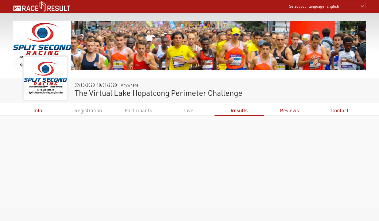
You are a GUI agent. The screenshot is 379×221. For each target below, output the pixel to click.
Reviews (289, 110)
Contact (340, 110)
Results (239, 110)
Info (37, 110)
